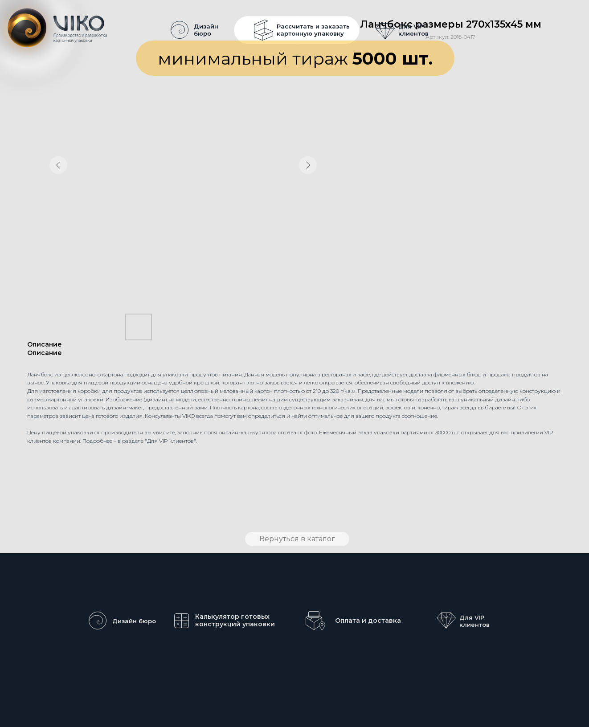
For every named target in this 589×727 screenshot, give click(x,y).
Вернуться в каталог (297, 539)
